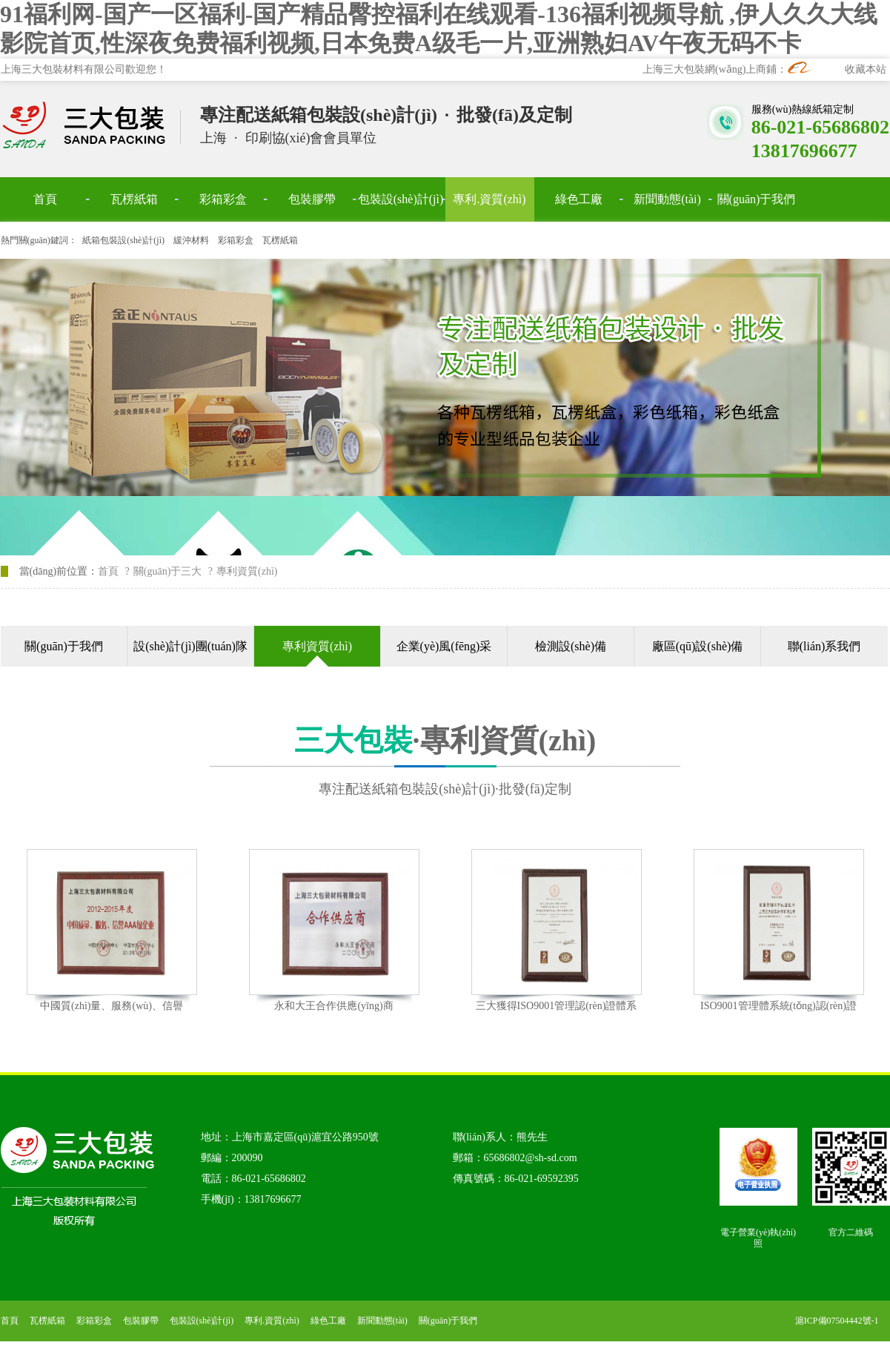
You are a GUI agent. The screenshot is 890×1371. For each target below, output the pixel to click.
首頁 (108, 571)
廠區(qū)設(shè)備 (697, 646)
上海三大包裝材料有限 (91, 126)
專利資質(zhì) (317, 646)
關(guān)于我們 (63, 646)
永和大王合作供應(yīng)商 (333, 1005)
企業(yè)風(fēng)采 (444, 646)
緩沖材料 (191, 240)
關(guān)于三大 (167, 571)
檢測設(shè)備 (570, 646)
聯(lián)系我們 (824, 646)
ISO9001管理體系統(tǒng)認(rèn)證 (778, 1005)
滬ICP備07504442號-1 (837, 1320)
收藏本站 (865, 69)
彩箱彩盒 (235, 240)
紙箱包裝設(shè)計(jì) (123, 240)
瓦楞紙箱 (280, 240)
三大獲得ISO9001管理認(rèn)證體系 (556, 1005)
